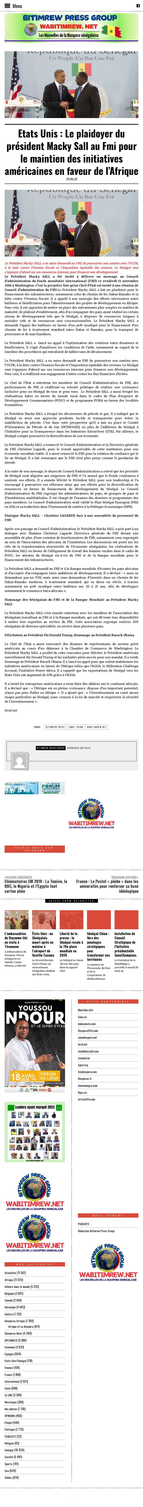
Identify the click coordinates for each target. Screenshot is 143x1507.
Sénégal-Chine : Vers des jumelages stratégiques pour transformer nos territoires (98, 922)
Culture (9, 1289)
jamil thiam (76, 726)
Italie (8, 1363)
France (8, 1349)
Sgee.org (83, 1040)
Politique (10, 1404)
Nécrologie (11, 1377)
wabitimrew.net (97, 726)
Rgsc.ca (82, 1067)
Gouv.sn (82, 992)
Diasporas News (14, 1308)
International (12, 1356)
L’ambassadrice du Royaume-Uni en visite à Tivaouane (16, 916)
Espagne (9, 1329)
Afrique (9, 1255)
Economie (10, 1322)
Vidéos (8, 1452)
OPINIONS (10, 1390)
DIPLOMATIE (11, 1315)
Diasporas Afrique (15, 1296)
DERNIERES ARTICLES (79, 747)
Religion (9, 1418)
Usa (7, 1445)
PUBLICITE (10, 1411)
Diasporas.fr (85, 1054)
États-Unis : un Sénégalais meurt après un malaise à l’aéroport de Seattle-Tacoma (43, 920)
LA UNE (8, 1370)
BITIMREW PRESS (55, 726)
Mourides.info (85, 986)
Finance (9, 1343)
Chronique (10, 1282)
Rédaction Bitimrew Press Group (96, 1206)
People (8, 1397)
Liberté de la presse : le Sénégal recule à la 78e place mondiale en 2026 (71, 920)
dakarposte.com (87, 999)
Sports (8, 1438)
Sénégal (9, 1425)
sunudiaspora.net (87, 1013)
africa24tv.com (87, 1074)
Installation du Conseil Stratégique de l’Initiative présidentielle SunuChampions (125, 920)
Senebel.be (84, 1033)
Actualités (10, 1248)
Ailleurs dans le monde (17, 1262)
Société (9, 1431)
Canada (9, 1276)
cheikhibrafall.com (88, 1026)
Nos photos (11, 1384)
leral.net (82, 1020)
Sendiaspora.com (87, 1047)
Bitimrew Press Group (50, 747)
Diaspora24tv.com (88, 1006)
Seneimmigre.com (88, 1061)
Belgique (9, 1269)
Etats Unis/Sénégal (15, 1336)
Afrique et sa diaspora (21, 1302)
